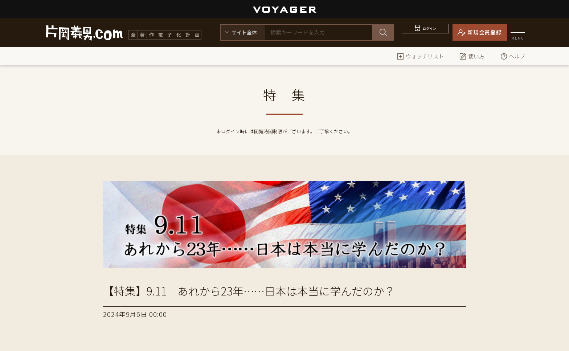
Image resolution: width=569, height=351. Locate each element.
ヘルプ (512, 56)
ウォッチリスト (420, 56)
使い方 (471, 56)
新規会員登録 (484, 32)
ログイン (429, 32)
